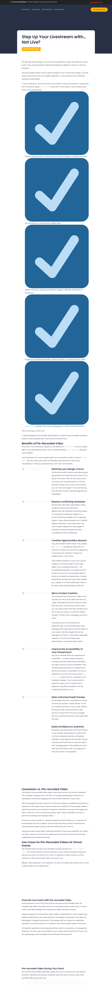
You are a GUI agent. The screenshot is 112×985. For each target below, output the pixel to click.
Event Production (31, 49)
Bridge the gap (30, 426)
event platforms (73, 450)
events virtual (45, 87)
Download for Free (96, 2)
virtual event (58, 547)
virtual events (69, 447)
